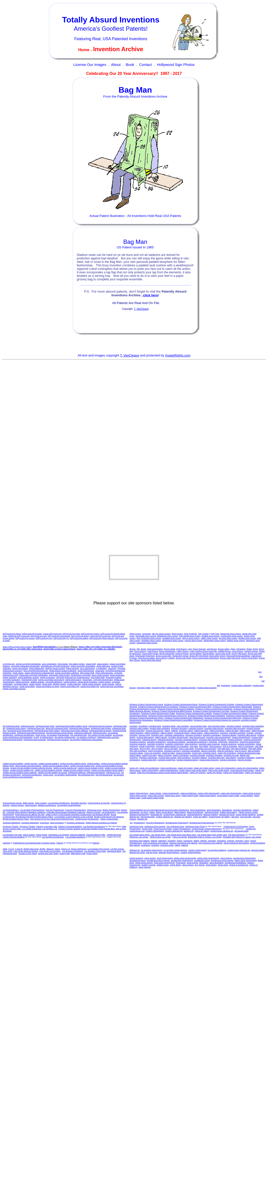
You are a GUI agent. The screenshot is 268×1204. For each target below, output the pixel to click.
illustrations (227, 810)
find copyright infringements (36, 671)
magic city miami (185, 768)
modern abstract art (164, 817)
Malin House (28, 803)
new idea (209, 676)
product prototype (228, 744)
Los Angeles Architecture (59, 803)
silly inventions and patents (210, 843)
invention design (229, 735)
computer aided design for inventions (172, 746)
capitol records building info (82, 766)
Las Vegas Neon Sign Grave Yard (212, 835)
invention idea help (240, 672)
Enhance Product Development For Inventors (158, 706)
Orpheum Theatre (10, 826)
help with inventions (233, 679)
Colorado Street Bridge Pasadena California (26, 812)
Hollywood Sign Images (154, 826)
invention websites (196, 685)
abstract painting (211, 814)
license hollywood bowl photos (59, 733)
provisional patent (182, 733)
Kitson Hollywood (78, 849)
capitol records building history (55, 766)
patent (155, 670)
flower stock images (144, 862)
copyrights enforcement (59, 675)
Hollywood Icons (94, 810)
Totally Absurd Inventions (110, 19)
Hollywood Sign (136, 826)
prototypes (222, 742)
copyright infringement (103, 680)
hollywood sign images (79, 638)
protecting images (113, 677)
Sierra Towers (29, 835)
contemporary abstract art (174, 814)
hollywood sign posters (90, 634)
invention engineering (156, 742)
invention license (203, 667)
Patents (59, 843)
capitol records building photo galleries (20, 772)
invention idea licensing (242, 667)
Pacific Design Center (248, 812)
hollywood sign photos (12, 634)
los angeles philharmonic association (86, 739)
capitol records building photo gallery (107, 770)
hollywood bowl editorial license (31, 733)
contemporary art (137, 831)
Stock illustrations (198, 810)
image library (175, 865)
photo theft (47, 684)
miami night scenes (138, 795)
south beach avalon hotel (153, 798)
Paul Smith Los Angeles (49, 851)
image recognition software (67, 673)
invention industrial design (186, 739)
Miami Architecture (195, 812)
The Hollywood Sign (175, 826)
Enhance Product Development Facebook (214, 709)
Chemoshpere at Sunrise (99, 803)
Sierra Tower (41, 835)
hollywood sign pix (61, 638)
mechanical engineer (176, 742)
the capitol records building (100, 735)
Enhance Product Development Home (146, 704)
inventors (239, 841)
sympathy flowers (251, 651)
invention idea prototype (209, 744)
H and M (18, 849)
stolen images (108, 684)
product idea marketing (140, 667)
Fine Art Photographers (75, 810)
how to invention (180, 676)
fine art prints (152, 852)
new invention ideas (216, 726)
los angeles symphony (86, 737)
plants (232, 649)
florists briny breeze (180, 656)
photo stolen (18, 673)
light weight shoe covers (189, 636)
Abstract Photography (139, 814)
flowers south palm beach (230, 658)
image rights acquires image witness (17, 647)
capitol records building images (48, 770)
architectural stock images (158, 860)
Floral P (147, 829)
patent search (197, 733)
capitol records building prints (73, 763)
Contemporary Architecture (87, 819)
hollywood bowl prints (45, 726)
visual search (102, 664)
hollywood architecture (24, 735)
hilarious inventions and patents (184, 843)
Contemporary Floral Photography (207, 829)
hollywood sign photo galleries (101, 638)
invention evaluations (149, 676)
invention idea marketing (230, 665)
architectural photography (244, 858)
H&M (5, 849)
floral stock (181, 862)
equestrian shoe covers (146, 643)
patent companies (162, 685)
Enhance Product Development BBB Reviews (172, 711)
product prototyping (246, 744)
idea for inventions (191, 681)
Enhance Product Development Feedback (175, 709)
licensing (191, 667)
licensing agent (158, 688)
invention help (224, 672)
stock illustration (214, 810)
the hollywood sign (78, 735)
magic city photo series (204, 768)
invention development (178, 737)
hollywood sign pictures (25, 638)
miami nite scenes (156, 795)
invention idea (144, 665)
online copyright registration (83, 666)
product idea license (154, 730)
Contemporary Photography (236, 826)
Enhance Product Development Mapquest (223, 718)
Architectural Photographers (202, 823)
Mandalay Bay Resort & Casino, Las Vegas (242, 837)
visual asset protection (87, 682)
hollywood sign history (80, 636)
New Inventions (57, 823)
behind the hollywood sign (19, 636)
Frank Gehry (92, 853)
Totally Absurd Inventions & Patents (101, 823)
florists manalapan (166, 653)
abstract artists (257, 850)
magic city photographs (233, 772)
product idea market (160, 667)
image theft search (73, 680)
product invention (165, 683)
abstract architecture (47, 805)
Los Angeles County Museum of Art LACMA (73, 817)
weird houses (31, 805)
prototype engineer (138, 744)
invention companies (156, 681)
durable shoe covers (211, 636)
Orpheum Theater (27, 826)
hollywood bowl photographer (21, 730)
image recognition (20, 668)
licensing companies (240, 674)
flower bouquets (199, 649)
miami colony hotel (190, 795)
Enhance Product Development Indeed (230, 713)
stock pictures (144, 867)
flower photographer (109, 819)
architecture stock (202, 860)
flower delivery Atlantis (165, 658)
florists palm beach (239, 653)
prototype (213, 742)
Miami (152, 812)
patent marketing (152, 733)
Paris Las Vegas (179, 837)
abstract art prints (227, 814)
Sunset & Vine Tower (27, 853)
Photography (139, 823)
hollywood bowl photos (101, 728)
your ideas (203, 746)
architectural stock (138, 860)
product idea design (145, 737)
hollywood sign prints (71, 634)
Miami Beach (180, 812)
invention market (210, 665)
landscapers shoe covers (215, 640)
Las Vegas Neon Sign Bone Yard (181, 835)
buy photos (199, 865)
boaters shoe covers (236, 640)
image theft (91, 664)
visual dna (99, 671)
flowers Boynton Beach (199, 656)
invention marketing (193, 665)
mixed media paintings (246, 814)
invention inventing (170, 672)
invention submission (161, 674)
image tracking (70, 682)
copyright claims (21, 684)
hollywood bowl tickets (12, 739)
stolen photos (35, 684)
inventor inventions (196, 672)
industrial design (149, 739)
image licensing (22, 682)
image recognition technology (51, 680)
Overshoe (146, 634)
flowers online (169, 649)
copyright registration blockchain (25, 666)
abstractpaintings (194, 814)
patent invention (191, 670)
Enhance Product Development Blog (196, 706)
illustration (203, 862)
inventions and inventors (168, 679)
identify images (59, 684)
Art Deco (144, 812)
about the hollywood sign (100, 636)
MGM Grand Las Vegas (160, 837)
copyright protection (11, 680)
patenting (162, 841)
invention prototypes (167, 760)
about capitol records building (28, 766)
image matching (10, 677)
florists (249, 649)
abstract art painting (183, 817)
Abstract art (135, 850)
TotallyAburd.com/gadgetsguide (27, 843)
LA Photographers (11, 810)
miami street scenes (251, 793)
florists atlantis (208, 653)
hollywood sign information (59, 636)
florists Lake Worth (183, 658)
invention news (167, 845)
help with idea (186, 679)
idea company (219, 681)
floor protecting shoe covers (148, 638)
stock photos (150, 858)
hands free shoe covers (230, 634)
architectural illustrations (235, 862)
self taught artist (147, 817)
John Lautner (40, 803)
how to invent (206, 681)
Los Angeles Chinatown (72, 851)
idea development (197, 737)
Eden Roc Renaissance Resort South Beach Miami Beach (162, 772)
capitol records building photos (76, 770)
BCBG (43, 849)
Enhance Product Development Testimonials (232, 706)
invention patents (174, 670)
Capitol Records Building (14, 837)
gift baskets (241, 649)
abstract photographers (169, 852)
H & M (11, 849)
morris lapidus (246, 795)
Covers (138, 634)
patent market (145, 672)
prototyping (233, 742)
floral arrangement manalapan (238, 656)
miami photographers (169, 770)
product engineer (235, 739)
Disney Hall (65, 853)
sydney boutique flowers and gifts (203, 651)
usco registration (49, 664)
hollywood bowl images (79, 728)
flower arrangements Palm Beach (205, 658)
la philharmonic (47, 737)
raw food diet (246, 817)
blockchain (87, 680)
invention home (191, 683)
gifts (138, 649)
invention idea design (247, 735)
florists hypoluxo (182, 653)
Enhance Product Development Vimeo (147, 718)
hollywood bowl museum (58, 739)
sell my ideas (135, 679)
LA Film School (117, 849)
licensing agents (205, 674)
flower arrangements (167, 651)
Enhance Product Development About (181, 704)
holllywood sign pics (44, 638)
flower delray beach (217, 656)
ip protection (101, 668)
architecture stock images (222, 860)
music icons (40, 735)
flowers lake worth (223, 653)
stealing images (37, 682)
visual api (112, 668)
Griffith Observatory (228, 812)
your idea (194, 746)
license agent (177, 674)
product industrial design (187, 760)
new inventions (159, 665)
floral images (192, 862)
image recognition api (69, 686)
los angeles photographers (68, 805)
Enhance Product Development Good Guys (167, 715)
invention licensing (178, 667)
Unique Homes (17, 805)
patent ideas (220, 670)
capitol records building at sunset (52, 772)
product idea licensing (206, 688)
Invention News (48, 843)
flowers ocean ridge (164, 656)
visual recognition (27, 686)
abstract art (142, 819)
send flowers (212, 649)
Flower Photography (181, 829)
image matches (74, 684)
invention (134, 726)
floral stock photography (164, 862)
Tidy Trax (215, 634)
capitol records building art (64, 768)
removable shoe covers (145, 636)
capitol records (30, 763)
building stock (162, 865)
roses (190, 649)
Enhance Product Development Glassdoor (206, 715)
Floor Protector (190, 634)
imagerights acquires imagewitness (60, 649)
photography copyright (80, 675)
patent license (233, 670)
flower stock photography (245, 860)
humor (179, 841)
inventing (157, 672)
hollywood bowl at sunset (100, 730)
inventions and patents (140, 841)
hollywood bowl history (16, 728)
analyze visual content (55, 668)
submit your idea (149, 755)
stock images (226, 858)
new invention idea (175, 665)
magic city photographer (247, 768)
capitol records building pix (21, 770)
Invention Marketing (11, 823)
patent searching (211, 733)
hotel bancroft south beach (242, 770)
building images (149, 865)
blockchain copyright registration (33, 675)
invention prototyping (174, 744)
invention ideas (242, 676)
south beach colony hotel (228, 795)
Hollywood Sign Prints (195, 826)
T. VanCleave (141, 309)
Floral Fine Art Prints (163, 829)
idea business (166, 676)
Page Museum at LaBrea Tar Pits (29, 814)
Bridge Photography (111, 810)
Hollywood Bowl (211, 812)
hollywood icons (100, 733)
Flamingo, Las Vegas (139, 837)
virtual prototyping (147, 746)
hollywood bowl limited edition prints (71, 726)
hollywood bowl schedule (35, 739)
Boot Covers (177, 634)
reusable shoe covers (171, 638)
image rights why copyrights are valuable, (96, 649)
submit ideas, (135, 755)
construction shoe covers (232, 636)
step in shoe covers (191, 638)
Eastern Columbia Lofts (46, 826)
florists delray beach (150, 653)
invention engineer (138, 742)
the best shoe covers (228, 638)
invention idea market (251, 665)
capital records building (48, 763)
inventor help (211, 672)
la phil (36, 737)
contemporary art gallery (219, 817)
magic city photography (225, 768)
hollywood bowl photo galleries (74, 730)
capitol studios (93, 763)
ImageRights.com (177, 355)
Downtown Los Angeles (58, 835)
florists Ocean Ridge (249, 658)
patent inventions (206, 670)
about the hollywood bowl (57, 728)
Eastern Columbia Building (70, 826)
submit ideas (248, 683)
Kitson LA (65, 849)
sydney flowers (182, 651)
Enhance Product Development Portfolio (216, 704)
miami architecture (168, 768)
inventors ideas (233, 681)
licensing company (222, 674)
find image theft (97, 677)
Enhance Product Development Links (242, 715)
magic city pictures (253, 772)
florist (255, 649)
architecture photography (182, 860)
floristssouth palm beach (145, 656)
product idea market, (167, 757)
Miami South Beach (164, 812)
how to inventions (196, 676)
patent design (161, 737)
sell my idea (229, 676)
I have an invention (249, 681)
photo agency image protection (62, 671)
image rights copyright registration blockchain (100, 647)
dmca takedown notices (28, 677)
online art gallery (200, 817)
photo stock (223, 865)
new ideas (218, 676)
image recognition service (14, 689)
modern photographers (190, 852)
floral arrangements (155, 649)
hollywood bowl (27, 726)
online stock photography (208, 858)
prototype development (250, 742)
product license (253, 728)
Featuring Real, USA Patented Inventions (110, 39)
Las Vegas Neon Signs (140, 835)
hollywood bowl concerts (108, 737)
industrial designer (166, 739)
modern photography (155, 831)
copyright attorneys (54, 682)
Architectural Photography (177, 823)
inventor (183, 672)
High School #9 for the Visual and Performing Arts (52, 819)
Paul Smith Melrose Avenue (26, 851)
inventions (225, 685)
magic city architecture (149, 768)
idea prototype (191, 744)
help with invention (201, 679)
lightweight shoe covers (167, 636)
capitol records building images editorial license (31, 768)
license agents (190, 674)
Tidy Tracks (203, 634)
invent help (179, 683)
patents (163, 670)
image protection (47, 677)
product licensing (144, 670)
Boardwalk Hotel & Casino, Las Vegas (205, 837)
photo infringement (86, 671)
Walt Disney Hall (78, 853)
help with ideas (217, 679)
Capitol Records (114, 835)
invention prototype (155, 744)
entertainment (136, 843)
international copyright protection (55, 666)
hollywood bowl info (35, 728)
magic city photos (214, 772)
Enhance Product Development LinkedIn (194, 713)
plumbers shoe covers (151, 640)
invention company (138, 681)
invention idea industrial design (212, 739)
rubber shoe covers (209, 638)
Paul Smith (7, 851)
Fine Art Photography (55, 810)
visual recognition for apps (47, 686)
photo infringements (104, 673)
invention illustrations (242, 810)
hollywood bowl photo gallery (47, 730)
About (115, 65)
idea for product (149, 679)
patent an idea (172, 688)
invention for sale (212, 685)
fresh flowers (181, 649)
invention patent (144, 688)
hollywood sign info (38, 636)
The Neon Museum (236, 835)
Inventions (44, 823)
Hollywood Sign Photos (176, 65)
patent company (146, 685)
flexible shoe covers (247, 638)
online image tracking (91, 684)
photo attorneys (103, 666)
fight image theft (87, 673)
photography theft (29, 680)
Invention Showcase (75, 823)
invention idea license (221, 667)
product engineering (252, 739)
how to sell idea (171, 748)
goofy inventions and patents (155, 843)
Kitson (57, 849)
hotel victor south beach (219, 770)
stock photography (165, 858)
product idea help (142, 674)
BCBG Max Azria (31, 849)
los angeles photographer (58, 735)
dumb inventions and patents (236, 843)
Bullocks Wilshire (77, 835)
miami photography (150, 770)
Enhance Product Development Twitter (158, 713)
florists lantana (196, 653)
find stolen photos (77, 664)
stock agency (188, 865)
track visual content (100, 675)
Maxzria (50, 849)
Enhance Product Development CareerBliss (173, 720)
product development (241, 737)
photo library (211, 865)
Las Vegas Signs (158, 835)
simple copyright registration (28, 664)
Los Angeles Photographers (32, 810)
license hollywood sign (52, 634)
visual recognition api (89, 686)
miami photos (156, 793)
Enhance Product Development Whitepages (183, 718)
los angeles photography (151, 850)
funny (246, 841)
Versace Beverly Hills (95, 835)
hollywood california (83, 733)
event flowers (237, 651)
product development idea (230, 683)
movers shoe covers (193, 640)
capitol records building (13, 763)
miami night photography (208, 793)
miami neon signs (172, 795)
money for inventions (209, 683)
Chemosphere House (12, 803)
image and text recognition (112, 686)
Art (131, 823)
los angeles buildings (217, 850)
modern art (251, 829)
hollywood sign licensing (32, 634)
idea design (231, 757)
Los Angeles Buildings (75, 837)
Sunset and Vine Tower (48, 853)
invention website (178, 685)
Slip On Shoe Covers (161, 634)
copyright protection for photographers (73, 677)
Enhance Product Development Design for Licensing (217, 720)
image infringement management (39, 673)
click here (150, 295)
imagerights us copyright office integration (22, 649)
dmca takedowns (36, 668)
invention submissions (147, 683)
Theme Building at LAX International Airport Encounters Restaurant (159, 810)
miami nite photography (231, 793)
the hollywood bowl (11, 726)
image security (72, 668)
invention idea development (218, 737)
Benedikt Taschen (78, 803)
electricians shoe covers (172, 640)
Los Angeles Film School (99, 849)
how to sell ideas (186, 748)
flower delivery (140, 651)
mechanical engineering (197, 742)
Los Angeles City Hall (12, 835)
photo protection (117, 675)
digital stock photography (185, 858)
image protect (104, 682)
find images (63, 664)
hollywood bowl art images (100, 726)
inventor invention (188, 688)
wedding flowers (224, 651)
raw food (235, 817)
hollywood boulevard (95, 772)
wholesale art (156, 814)
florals (143, 649)
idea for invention (174, 681)
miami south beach (207, 795)
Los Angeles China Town (95, 851)
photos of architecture (238, 865)
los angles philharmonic (65, 737)
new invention (256, 676)
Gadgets (6, 843)
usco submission (87, 668)
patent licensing (247, 670)
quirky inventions (251, 679)
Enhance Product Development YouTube (211, 711)
